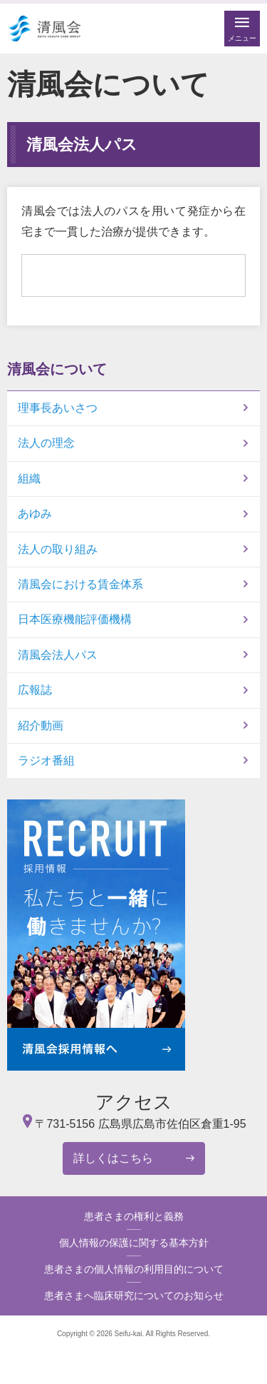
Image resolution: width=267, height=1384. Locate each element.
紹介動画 (40, 725)
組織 (29, 479)
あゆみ (35, 513)
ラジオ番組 (46, 760)
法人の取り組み (58, 549)
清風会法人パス (58, 655)
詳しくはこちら (113, 1158)
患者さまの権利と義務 (134, 1216)
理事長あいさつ (58, 408)
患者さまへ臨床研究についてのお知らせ (134, 1295)
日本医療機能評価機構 (75, 619)
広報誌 (35, 690)
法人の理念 (46, 443)
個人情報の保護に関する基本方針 (134, 1242)
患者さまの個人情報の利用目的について (134, 1269)
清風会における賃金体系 (80, 584)
